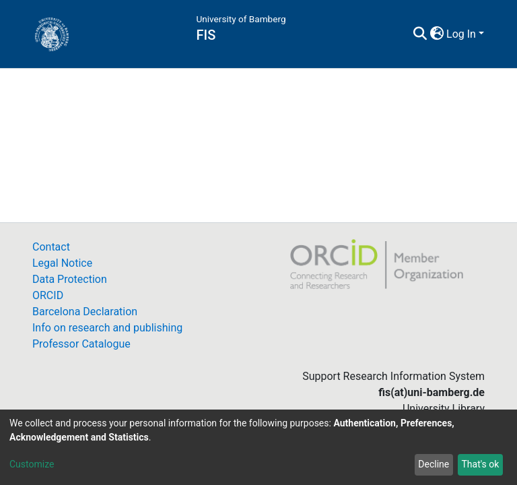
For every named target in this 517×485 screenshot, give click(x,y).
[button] (436, 34)
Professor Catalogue (81, 343)
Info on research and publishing (107, 327)
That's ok (480, 464)
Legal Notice (62, 263)
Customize (31, 464)
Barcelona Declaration (84, 311)
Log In (461, 34)
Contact (51, 246)
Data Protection (69, 279)
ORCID (47, 295)
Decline (433, 464)
